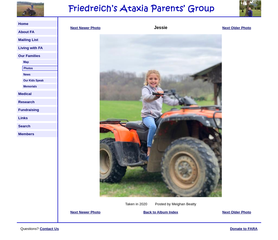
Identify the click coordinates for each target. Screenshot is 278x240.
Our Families (29, 56)
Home (23, 24)
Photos (28, 68)
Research (26, 102)
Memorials (30, 86)
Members (26, 134)
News (26, 74)
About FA (26, 32)
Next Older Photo (236, 28)
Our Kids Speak (33, 80)
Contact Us (49, 229)
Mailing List (28, 40)
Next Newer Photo (85, 28)
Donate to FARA (243, 229)
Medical (24, 94)
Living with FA (30, 48)
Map (26, 62)
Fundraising (28, 110)
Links (23, 118)
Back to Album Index (160, 212)
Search (24, 126)
